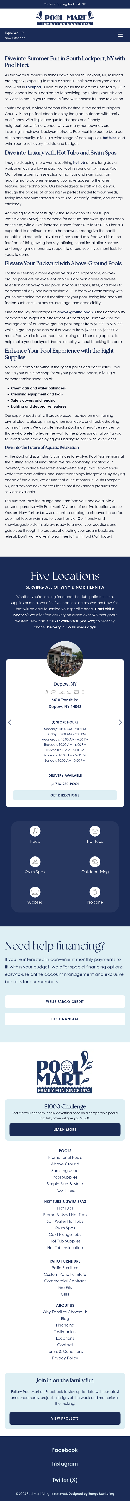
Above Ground (65, 1164)
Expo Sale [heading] (14, 33)
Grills (65, 1294)
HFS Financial (65, 1019)
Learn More (65, 1129)
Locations (65, 1338)
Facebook (65, 1450)
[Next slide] (120, 723)
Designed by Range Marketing (91, 1494)
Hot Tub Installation (65, 1247)
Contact (65, 1345)
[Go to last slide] (9, 723)
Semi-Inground (65, 1170)
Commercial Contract (65, 1281)
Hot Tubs (65, 1208)
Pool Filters (65, 1190)
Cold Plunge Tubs (65, 1234)
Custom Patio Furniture (65, 1274)
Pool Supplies (65, 1177)
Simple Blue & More (65, 1183)
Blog (65, 1318)
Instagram (65, 1463)
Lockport (33, 87)
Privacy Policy (65, 1358)
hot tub (79, 162)
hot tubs (109, 138)
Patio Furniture (65, 1268)
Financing (65, 1325)
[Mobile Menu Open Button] (120, 34)
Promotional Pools (65, 1157)
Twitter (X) (65, 1479)
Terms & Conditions (65, 1351)
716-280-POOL (67, 621)
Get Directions (65, 795)
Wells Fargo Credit (65, 1002)
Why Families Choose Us (65, 1312)
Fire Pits (65, 1287)
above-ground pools (75, 312)
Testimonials (65, 1331)
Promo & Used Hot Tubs (65, 1214)
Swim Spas (65, 1228)
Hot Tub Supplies (65, 1241)
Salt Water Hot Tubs (65, 1221)
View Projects (65, 1418)
